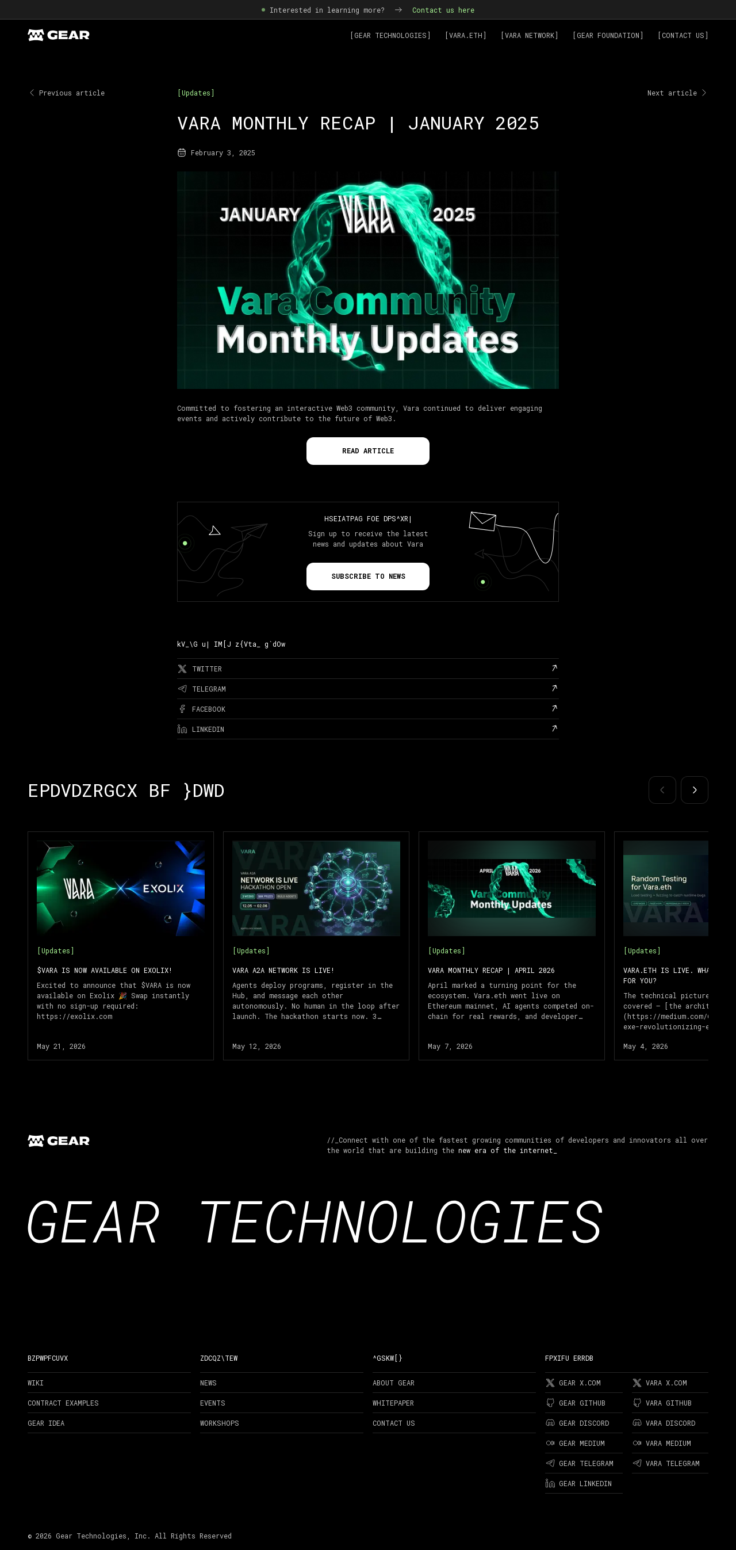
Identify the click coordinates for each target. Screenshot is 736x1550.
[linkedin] (368, 729)
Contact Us (394, 1422)
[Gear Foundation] (607, 35)
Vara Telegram (666, 1463)
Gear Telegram (579, 1463)
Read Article (368, 450)
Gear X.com (573, 1382)
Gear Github (575, 1403)
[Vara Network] (529, 35)
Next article (677, 92)
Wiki (36, 1382)
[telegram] (368, 688)
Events (212, 1402)
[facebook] (368, 709)
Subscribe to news (368, 576)
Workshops (219, 1422)
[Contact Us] (682, 35)
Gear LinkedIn (578, 1483)
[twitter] (368, 668)
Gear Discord (577, 1423)
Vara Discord (663, 1423)
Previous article (66, 92)
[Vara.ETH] (465, 35)
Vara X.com (659, 1382)
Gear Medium (575, 1443)
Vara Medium (661, 1443)
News (208, 1382)
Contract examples (63, 1402)
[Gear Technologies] (390, 35)
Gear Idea (46, 1422)
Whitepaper (393, 1402)
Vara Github (662, 1403)
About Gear (394, 1382)
